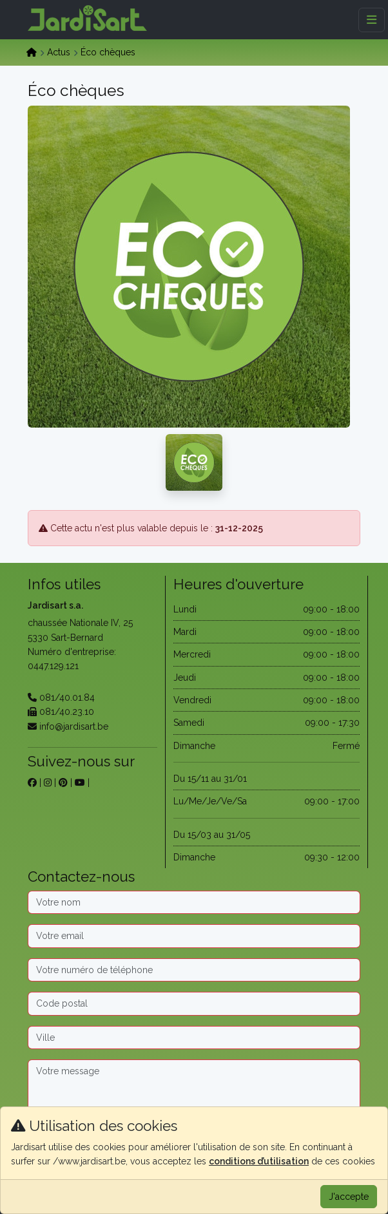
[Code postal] (194, 1003)
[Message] (194, 1100)
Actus (58, 52)
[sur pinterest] (63, 782)
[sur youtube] (80, 782)
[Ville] (194, 1037)
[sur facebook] (32, 782)
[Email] (194, 935)
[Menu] (371, 20)
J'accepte (349, 1196)
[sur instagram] (48, 782)
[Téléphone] (194, 970)
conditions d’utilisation (259, 1161)
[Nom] (194, 902)
